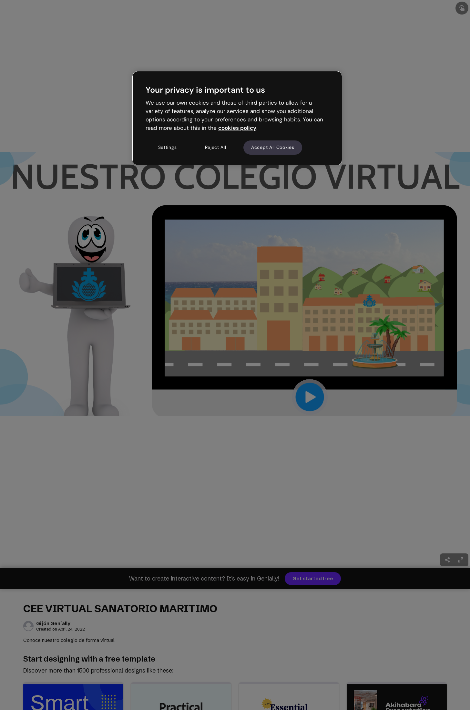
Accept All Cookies (272, 147)
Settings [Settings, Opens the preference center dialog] (167, 147)
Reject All (215, 147)
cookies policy (237, 127)
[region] (237, 118)
